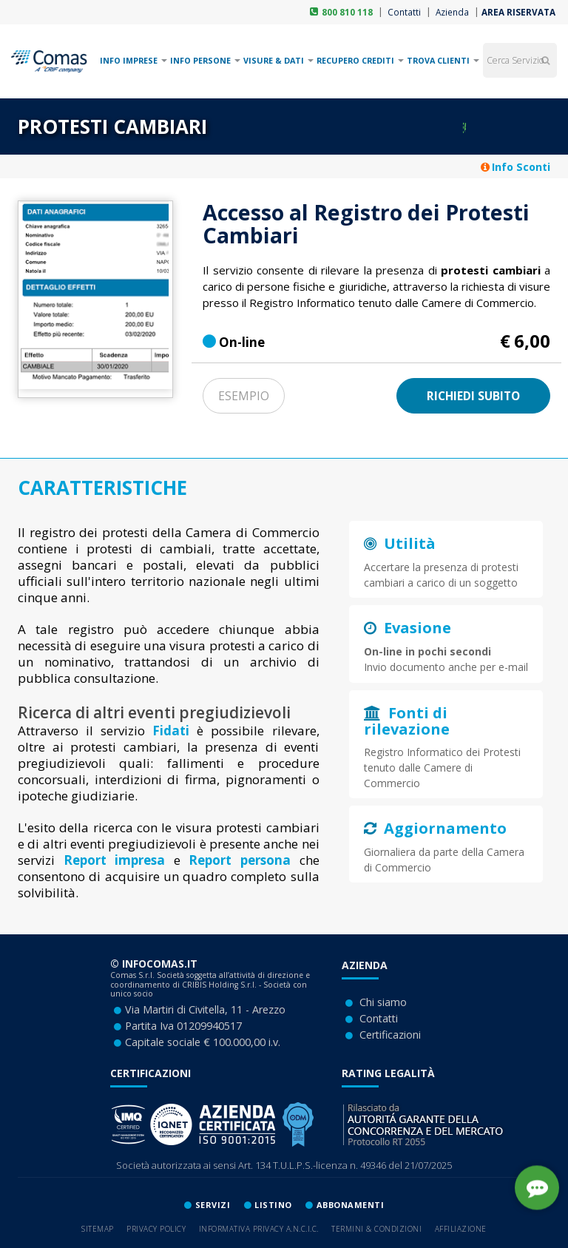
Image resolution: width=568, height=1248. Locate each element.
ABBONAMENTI (351, 1204)
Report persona (240, 859)
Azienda (451, 12)
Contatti (403, 12)
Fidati (170, 730)
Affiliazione (461, 1229)
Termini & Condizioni (376, 1229)
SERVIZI (213, 1204)
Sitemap (97, 1229)
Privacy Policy (156, 1229)
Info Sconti (515, 167)
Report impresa (115, 859)
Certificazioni (390, 1035)
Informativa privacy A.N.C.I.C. (259, 1229)
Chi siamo (383, 1002)
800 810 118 (347, 12)
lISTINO (273, 1204)
